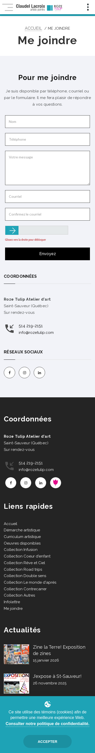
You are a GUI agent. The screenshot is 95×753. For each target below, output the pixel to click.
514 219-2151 (31, 325)
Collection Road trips (23, 569)
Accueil (33, 28)
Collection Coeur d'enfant (27, 556)
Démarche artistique (22, 530)
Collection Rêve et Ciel (24, 563)
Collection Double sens (25, 576)
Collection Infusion (20, 549)
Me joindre (13, 608)
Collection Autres (19, 595)
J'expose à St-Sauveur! (57, 676)
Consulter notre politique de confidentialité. (47, 724)
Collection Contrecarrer (25, 589)
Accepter (47, 742)
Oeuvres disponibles (22, 543)
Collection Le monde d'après (30, 582)
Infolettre (12, 602)
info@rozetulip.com (36, 332)
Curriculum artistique (22, 536)
